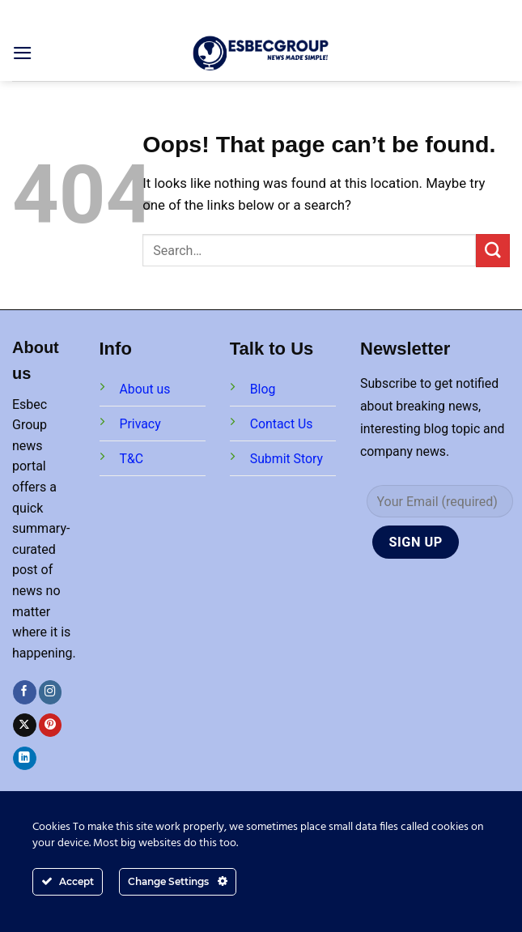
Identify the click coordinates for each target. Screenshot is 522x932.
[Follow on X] (24, 725)
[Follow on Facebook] (24, 692)
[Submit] (493, 250)
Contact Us (281, 424)
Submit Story (286, 458)
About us (145, 389)
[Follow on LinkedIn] (24, 758)
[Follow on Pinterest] (50, 725)
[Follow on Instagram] (50, 692)
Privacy (140, 424)
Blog (263, 389)
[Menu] (22, 53)
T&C (132, 458)
